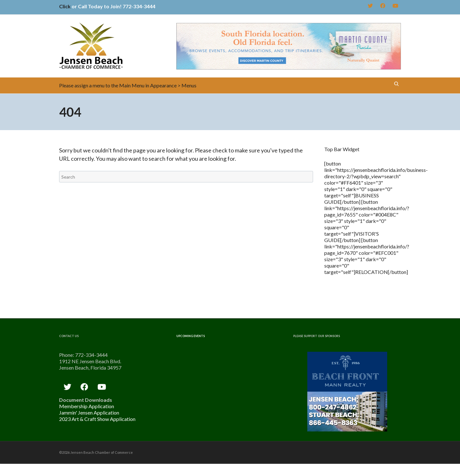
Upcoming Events (190, 336)
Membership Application (86, 406)
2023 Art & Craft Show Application (97, 419)
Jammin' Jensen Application (89, 412)
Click (65, 6)
